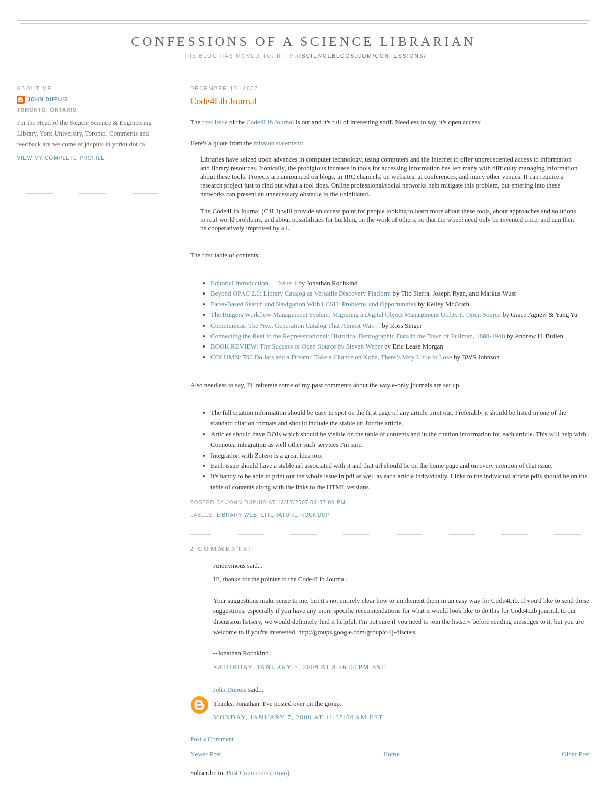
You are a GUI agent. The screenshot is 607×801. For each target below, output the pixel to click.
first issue (215, 122)
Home (391, 754)
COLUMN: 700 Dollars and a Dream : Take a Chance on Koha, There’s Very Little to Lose (331, 357)
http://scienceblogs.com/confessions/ (352, 56)
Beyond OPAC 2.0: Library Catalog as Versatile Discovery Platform (300, 293)
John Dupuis (229, 689)
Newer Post (205, 754)
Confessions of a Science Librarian (303, 41)
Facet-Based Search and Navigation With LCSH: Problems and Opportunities (313, 304)
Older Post (576, 754)
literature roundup (295, 515)
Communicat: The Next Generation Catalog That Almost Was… (295, 325)
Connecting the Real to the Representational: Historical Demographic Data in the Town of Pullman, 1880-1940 (357, 336)
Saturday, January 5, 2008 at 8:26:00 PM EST (299, 667)
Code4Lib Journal (223, 101)
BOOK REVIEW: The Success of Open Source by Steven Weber (296, 346)
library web (237, 515)
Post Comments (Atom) (258, 773)
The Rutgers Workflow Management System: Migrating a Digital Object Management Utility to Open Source (355, 314)
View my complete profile (61, 158)
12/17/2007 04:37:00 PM (312, 502)
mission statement (278, 143)
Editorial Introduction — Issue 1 (253, 283)
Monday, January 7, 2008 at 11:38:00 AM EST (298, 717)
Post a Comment (212, 739)
